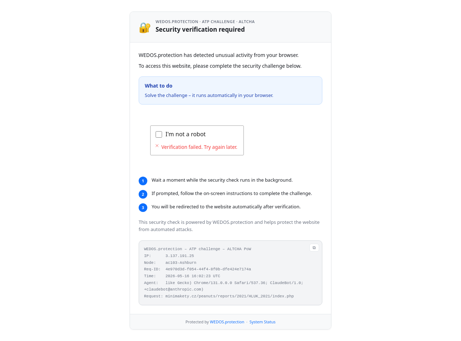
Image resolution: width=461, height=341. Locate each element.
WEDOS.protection (227, 321)
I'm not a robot (186, 134)
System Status (263, 321)
